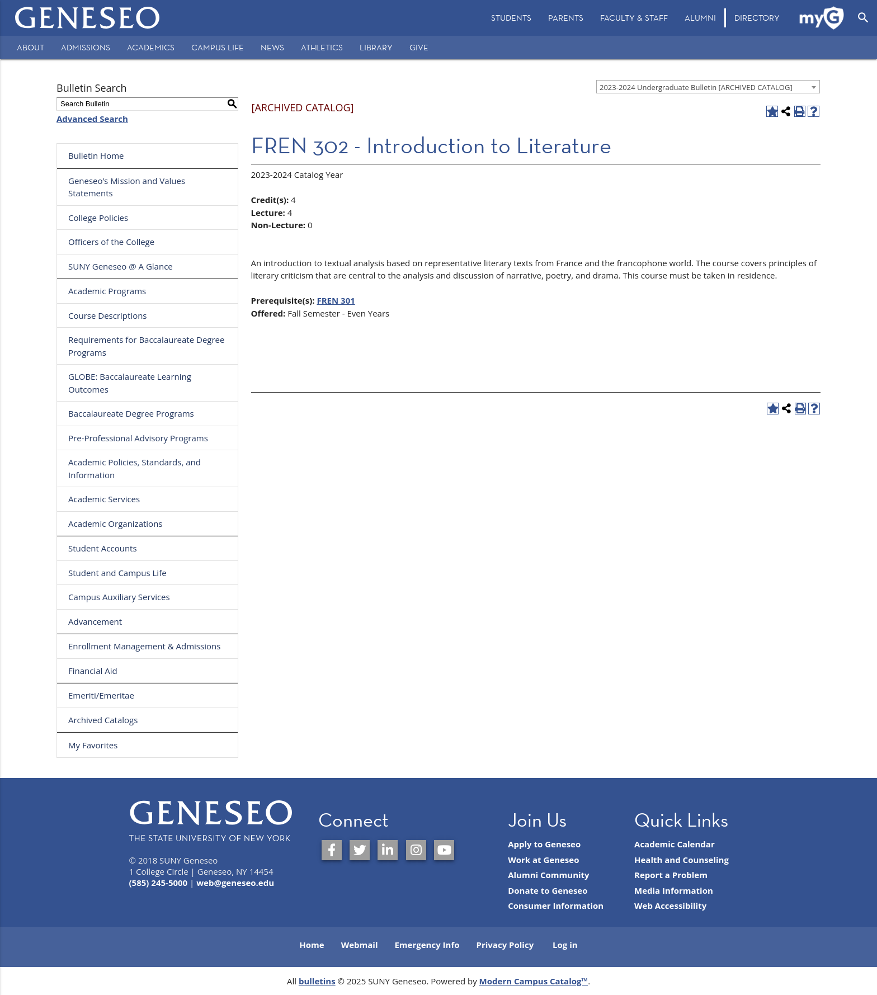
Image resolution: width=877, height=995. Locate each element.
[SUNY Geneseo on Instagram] (416, 850)
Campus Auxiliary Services (119, 596)
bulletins (317, 981)
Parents (565, 17)
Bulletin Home (96, 155)
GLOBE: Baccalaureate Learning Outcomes (129, 383)
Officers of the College (111, 241)
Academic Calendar (674, 844)
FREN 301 (336, 300)
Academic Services (104, 498)
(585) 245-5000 (158, 882)
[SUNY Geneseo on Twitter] (360, 850)
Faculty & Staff (634, 17)
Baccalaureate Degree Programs (131, 413)
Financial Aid (92, 670)
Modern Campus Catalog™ (533, 981)
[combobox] (708, 86)
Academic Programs (107, 290)
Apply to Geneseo (544, 844)
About (30, 47)
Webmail (359, 944)
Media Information (673, 890)
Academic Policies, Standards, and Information (134, 468)
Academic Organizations (115, 523)
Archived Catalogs (103, 719)
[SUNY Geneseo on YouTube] (444, 850)
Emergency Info (426, 944)
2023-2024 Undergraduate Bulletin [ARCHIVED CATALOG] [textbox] (696, 87)
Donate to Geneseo (547, 890)
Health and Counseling (681, 859)
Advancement (95, 621)
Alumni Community (549, 874)
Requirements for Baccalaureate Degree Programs (146, 346)
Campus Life (217, 47)
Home (311, 944)
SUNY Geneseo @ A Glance (120, 266)
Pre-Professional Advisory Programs (138, 438)
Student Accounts (102, 548)
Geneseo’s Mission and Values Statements (126, 187)
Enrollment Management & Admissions (144, 646)
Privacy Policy (505, 944)
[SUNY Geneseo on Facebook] (332, 850)
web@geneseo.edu (235, 882)
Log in (565, 944)
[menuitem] (511, 18)
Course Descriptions (107, 315)
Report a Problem (671, 874)
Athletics (322, 47)
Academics (151, 47)
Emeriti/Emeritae (101, 695)
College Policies (98, 217)
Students (511, 17)
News (272, 47)
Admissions (85, 47)
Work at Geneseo (543, 859)
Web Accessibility (670, 905)
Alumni (700, 17)
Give (418, 47)
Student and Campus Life (117, 572)
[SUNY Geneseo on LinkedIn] (388, 850)
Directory (757, 17)
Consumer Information (555, 905)
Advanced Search (92, 118)
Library (376, 47)
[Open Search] (863, 18)
